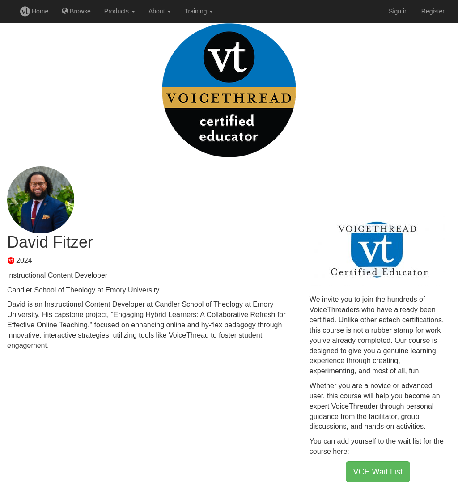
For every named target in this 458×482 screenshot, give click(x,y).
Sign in (398, 11)
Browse (76, 11)
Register (433, 11)
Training (198, 11)
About (159, 11)
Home (34, 11)
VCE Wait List (378, 471)
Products (119, 11)
